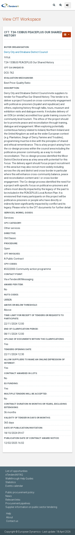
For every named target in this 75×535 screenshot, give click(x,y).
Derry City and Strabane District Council (26, 52)
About (9, 517)
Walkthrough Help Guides (19, 478)
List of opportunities (16, 471)
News (8, 496)
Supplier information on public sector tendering (31, 507)
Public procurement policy (19, 492)
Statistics (10, 482)
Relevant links (12, 499)
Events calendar (14, 485)
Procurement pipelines (17, 503)
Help (8, 513)
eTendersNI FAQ (14, 474)
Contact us (12, 521)
